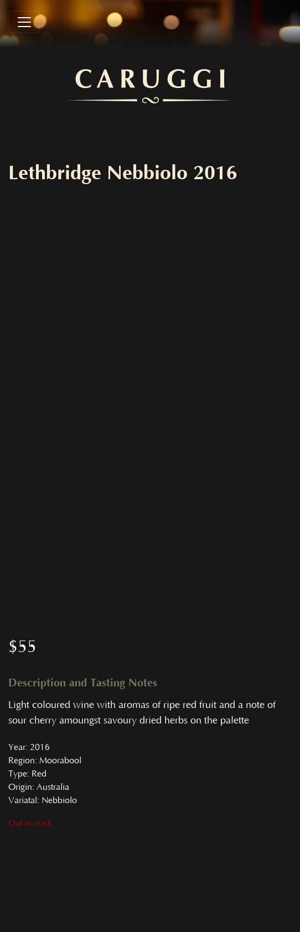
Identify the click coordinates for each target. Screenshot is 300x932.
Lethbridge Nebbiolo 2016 (122, 173)
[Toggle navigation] (24, 22)
